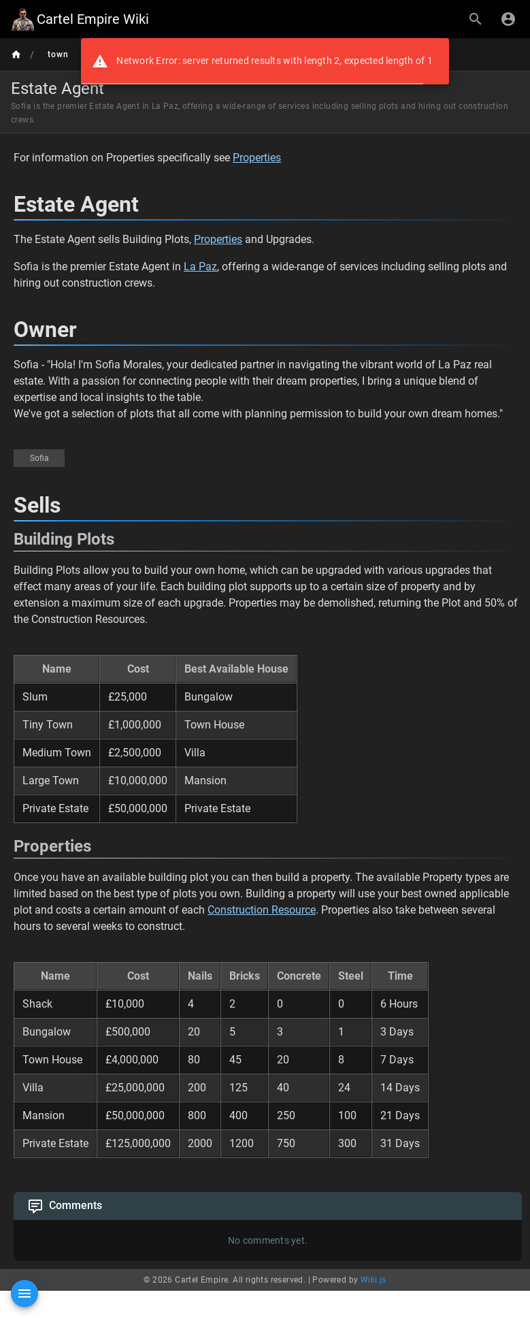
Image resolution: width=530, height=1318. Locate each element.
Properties (257, 157)
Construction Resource (262, 909)
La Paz (200, 266)
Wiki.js (373, 1280)
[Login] (508, 19)
